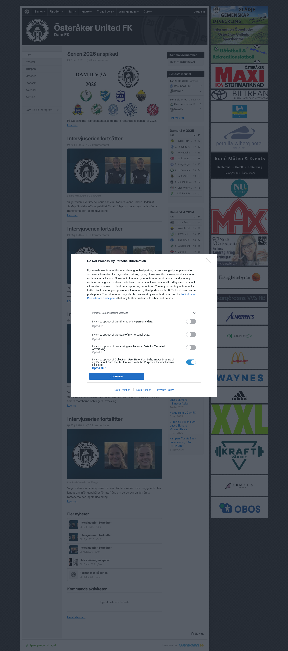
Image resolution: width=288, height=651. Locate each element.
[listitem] (144, 313)
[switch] (191, 321)
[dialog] (144, 325)
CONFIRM (117, 376)
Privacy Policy (165, 389)
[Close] (209, 261)
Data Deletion (122, 389)
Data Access (143, 389)
